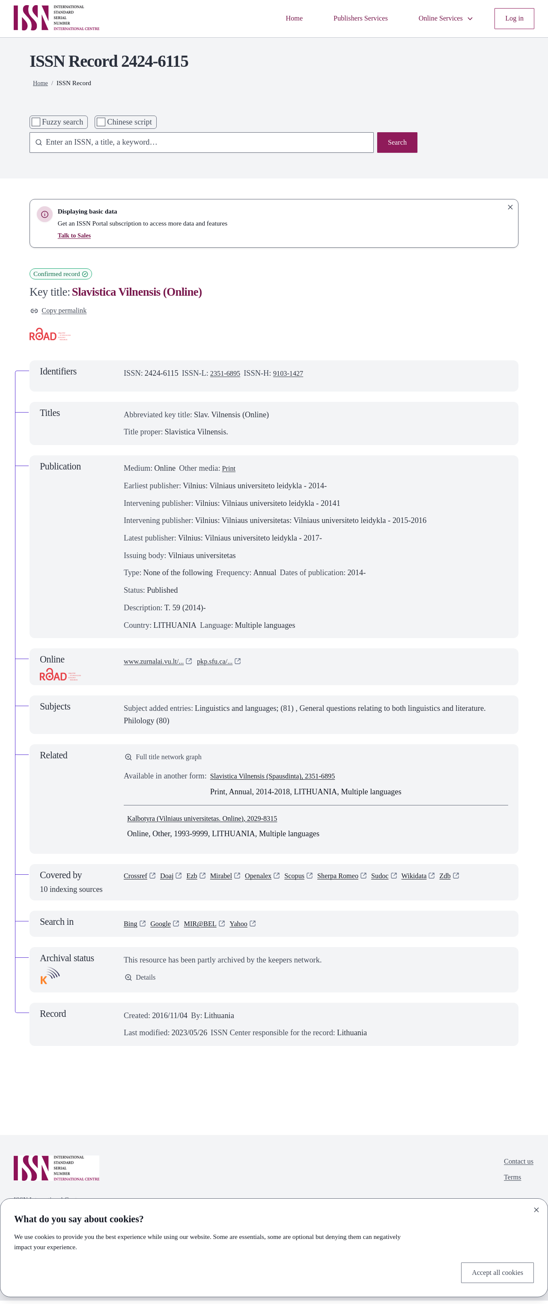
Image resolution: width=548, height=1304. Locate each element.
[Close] (536, 1208)
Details (141, 981)
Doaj (171, 880)
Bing (131, 927)
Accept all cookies (494, 1271)
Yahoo (248, 927)
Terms (510, 1183)
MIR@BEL (206, 927)
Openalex (269, 880)
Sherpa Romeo (356, 880)
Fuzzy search (62, 122)
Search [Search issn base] (396, 143)
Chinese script (129, 122)
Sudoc (401, 880)
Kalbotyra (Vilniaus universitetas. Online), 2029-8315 (212, 821)
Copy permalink (61, 311)
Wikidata (438, 880)
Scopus (308, 880)
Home (278, 18)
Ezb (197, 880)
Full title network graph (167, 759)
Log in (513, 18)
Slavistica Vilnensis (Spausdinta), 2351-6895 (280, 779)
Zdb (472, 880)
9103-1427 (294, 375)
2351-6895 (227, 375)
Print (229, 470)
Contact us (516, 1166)
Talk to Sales (75, 235)
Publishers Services (348, 18)
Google (163, 927)
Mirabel (228, 880)
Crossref (137, 880)
